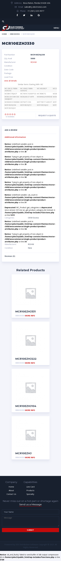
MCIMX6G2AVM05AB (44, 97)
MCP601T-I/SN (25, 102)
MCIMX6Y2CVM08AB (12, 102)
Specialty (30, 494)
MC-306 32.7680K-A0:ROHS (11, 89)
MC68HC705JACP (11, 94)
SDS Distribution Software (27, 544)
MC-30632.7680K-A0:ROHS (26, 89)
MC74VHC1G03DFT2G (28, 94)
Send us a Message (30, 504)
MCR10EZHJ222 (42, 105)
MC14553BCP (42, 88)
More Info (30, 316)
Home (4, 34)
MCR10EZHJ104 (10, 105)
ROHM (33, 62)
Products (30, 490)
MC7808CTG (41, 94)
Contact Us (11, 494)
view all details (10, 80)
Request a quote (47, 115)
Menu (56, 28)
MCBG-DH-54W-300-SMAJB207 (12, 98)
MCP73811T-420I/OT (44, 102)
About (11, 490)
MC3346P (56, 88)
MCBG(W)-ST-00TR (27, 97)
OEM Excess (15, 34)
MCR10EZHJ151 (26, 105)
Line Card (30, 486)
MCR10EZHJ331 (10, 108)
